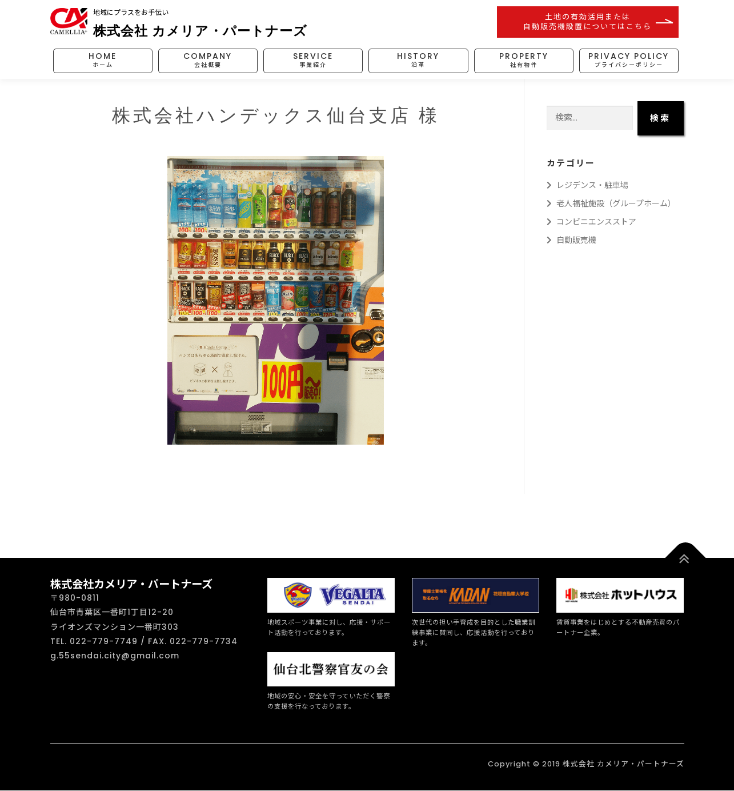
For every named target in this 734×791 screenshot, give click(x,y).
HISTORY (418, 60)
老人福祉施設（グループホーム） (611, 203)
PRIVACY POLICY (628, 60)
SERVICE (313, 60)
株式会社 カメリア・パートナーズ (200, 30)
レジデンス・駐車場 (587, 185)
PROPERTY (523, 60)
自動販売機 (571, 240)
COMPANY (207, 60)
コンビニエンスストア (591, 221)
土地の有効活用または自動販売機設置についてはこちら (587, 21)
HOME (103, 60)
